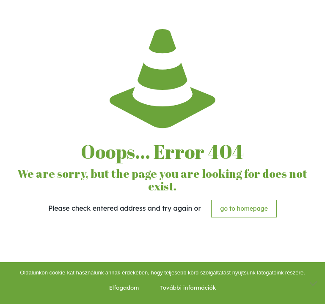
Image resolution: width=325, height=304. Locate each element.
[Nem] (314, 283)
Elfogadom (124, 287)
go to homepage (243, 208)
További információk (188, 287)
